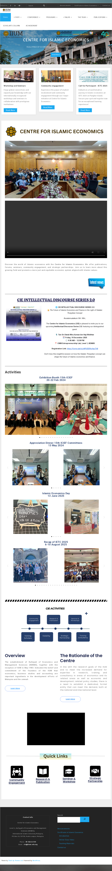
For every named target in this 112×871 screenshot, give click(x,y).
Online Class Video (66, 843)
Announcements (65, 5)
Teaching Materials (66, 847)
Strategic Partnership (95, 782)
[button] (7, 410)
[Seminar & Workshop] (69, 774)
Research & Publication (43, 783)
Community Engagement (17, 784)
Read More (10, 111)
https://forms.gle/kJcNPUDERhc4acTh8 (82, 349)
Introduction (64, 839)
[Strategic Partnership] (95, 774)
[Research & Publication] (43, 774)
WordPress (36, 864)
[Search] (84, 822)
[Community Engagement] (16, 774)
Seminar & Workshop (69, 783)
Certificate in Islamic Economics (85, 6)
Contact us (106, 5)
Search (60, 819)
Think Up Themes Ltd (15, 864)
